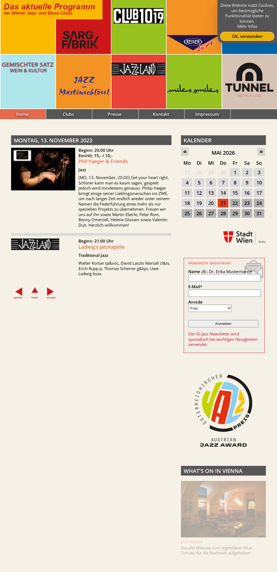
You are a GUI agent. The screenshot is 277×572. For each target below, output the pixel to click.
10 (259, 182)
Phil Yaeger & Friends (103, 161)
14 (223, 193)
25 (187, 213)
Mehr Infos (247, 26)
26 (199, 213)
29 (211, 172)
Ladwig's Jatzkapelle (101, 248)
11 (187, 193)
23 (247, 203)
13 (211, 193)
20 (211, 203)
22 (235, 203)
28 (199, 172)
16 (247, 193)
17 (259, 193)
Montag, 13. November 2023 (53, 140)
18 (187, 203)
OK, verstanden (247, 36)
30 (223, 172)
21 (223, 203)
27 (187, 172)
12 (199, 193)
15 (235, 193)
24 (259, 203)
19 (199, 203)
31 (259, 213)
